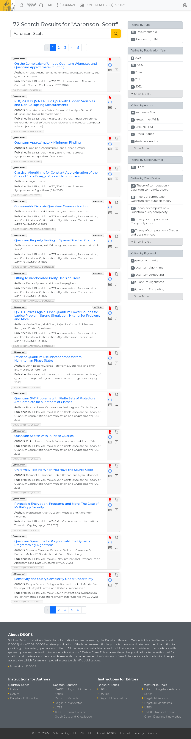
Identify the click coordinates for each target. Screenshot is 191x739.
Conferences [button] (93, 5)
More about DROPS (23, 666)
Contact (153, 733)
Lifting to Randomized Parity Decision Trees (47, 278)
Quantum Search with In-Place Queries (43, 436)
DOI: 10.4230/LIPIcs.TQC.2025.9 (26, 387)
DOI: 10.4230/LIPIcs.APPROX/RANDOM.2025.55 (33, 301)
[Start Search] (116, 33)
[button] (31, 5)
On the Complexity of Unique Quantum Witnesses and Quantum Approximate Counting (55, 65)
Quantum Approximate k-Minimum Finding (47, 142)
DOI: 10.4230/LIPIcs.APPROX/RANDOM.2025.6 (33, 346)
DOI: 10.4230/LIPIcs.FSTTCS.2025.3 (27, 132)
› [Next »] (84, 47)
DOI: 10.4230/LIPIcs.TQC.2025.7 (26, 493)
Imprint (125, 733)
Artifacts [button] (119, 5)
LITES (58, 707)
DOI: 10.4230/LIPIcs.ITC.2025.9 (26, 530)
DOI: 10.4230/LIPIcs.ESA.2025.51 (26, 162)
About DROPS (106, 733)
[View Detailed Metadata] (110, 65)
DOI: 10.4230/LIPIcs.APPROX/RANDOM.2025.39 (33, 229)
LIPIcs (14, 689)
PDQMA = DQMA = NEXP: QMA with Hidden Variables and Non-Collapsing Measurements (54, 102)
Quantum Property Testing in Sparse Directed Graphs (54, 240)
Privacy (139, 733)
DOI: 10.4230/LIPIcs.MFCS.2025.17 (27, 602)
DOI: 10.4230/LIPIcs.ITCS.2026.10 (26, 90)
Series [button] (46, 5)
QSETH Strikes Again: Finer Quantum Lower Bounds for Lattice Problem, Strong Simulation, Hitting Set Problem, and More (57, 315)
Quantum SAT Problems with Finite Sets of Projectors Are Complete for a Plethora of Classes (54, 400)
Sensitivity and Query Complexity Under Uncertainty (53, 579)
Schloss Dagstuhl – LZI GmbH (72, 733)
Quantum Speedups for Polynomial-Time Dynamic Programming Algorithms (52, 543)
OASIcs (14, 694)
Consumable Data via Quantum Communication (51, 206)
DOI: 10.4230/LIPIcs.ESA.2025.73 (26, 195)
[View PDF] (110, 59)
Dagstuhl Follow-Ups (24, 698)
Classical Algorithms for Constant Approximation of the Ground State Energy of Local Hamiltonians (56, 174)
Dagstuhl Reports (66, 698)
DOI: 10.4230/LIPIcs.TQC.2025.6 (26, 425)
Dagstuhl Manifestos (68, 703)
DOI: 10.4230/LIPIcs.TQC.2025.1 (26, 459)
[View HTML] (116, 138)
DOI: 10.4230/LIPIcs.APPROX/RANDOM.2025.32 (33, 267)
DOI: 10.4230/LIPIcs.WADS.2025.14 (27, 568)
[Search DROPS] (60, 33)
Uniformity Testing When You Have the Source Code (53, 470)
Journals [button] (67, 5)
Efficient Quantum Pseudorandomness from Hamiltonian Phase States (48, 358)
